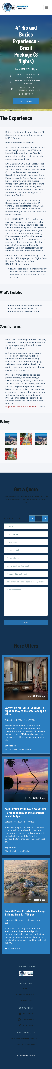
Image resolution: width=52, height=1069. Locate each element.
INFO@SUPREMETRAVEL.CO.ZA (26, 1039)
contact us (26, 1000)
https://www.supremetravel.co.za (22, 406)
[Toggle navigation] (46, 7)
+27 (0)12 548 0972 (26, 1044)
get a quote (26, 101)
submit (26, 622)
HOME (26, 989)
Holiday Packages (26, 994)
